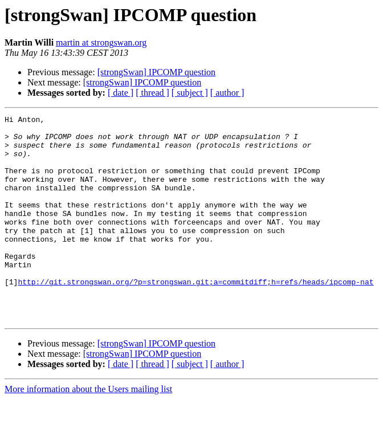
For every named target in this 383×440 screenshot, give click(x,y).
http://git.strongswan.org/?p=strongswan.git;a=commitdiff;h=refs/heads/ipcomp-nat (195, 316)
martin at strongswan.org (101, 42)
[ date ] (120, 92)
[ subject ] (190, 92)
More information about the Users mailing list (88, 430)
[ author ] (227, 92)
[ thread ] (152, 92)
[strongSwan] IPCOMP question (156, 72)
